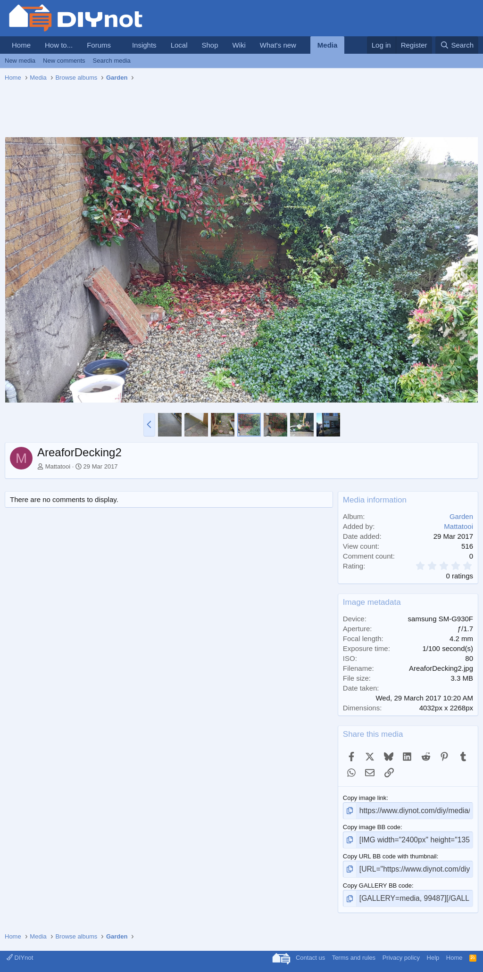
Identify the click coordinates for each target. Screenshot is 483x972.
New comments (64, 60)
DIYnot (20, 950)
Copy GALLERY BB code (377, 880)
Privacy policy (401, 950)
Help (433, 950)
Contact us (310, 950)
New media (20, 60)
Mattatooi (57, 466)
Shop (209, 45)
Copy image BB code (371, 825)
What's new (278, 45)
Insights (144, 45)
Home (21, 45)
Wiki (239, 45)
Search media (112, 60)
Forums (99, 45)
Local (179, 45)
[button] (118, 45)
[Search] (456, 45)
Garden (461, 516)
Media (327, 45)
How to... (59, 45)
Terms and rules (353, 950)
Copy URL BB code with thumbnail (390, 852)
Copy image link (365, 797)
